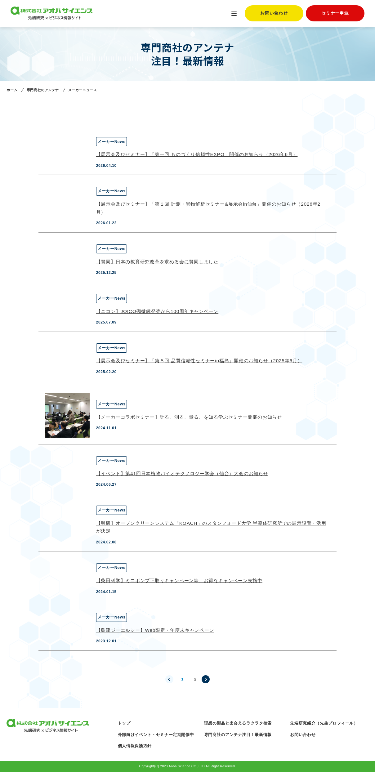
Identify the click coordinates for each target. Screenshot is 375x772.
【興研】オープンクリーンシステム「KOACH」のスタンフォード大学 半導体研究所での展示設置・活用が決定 (211, 527)
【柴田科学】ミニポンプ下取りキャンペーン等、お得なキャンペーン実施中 (179, 580)
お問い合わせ (274, 13)
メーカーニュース (82, 90)
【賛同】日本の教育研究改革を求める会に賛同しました (157, 261)
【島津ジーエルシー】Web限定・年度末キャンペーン (155, 630)
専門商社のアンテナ (43, 90)
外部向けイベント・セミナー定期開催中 (156, 734)
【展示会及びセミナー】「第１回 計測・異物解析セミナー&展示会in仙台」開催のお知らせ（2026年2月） (208, 208)
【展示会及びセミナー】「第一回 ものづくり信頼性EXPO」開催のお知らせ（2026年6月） (197, 154)
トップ (124, 723)
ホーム (12, 90)
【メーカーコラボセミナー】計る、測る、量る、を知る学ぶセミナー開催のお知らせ (189, 417)
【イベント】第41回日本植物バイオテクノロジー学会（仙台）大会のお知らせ (182, 473)
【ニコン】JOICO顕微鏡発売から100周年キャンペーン (157, 311)
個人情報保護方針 (135, 745)
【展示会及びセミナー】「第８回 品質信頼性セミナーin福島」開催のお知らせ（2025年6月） (199, 360)
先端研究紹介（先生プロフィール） (324, 723)
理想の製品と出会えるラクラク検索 (238, 723)
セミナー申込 (335, 13)
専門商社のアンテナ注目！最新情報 (238, 734)
